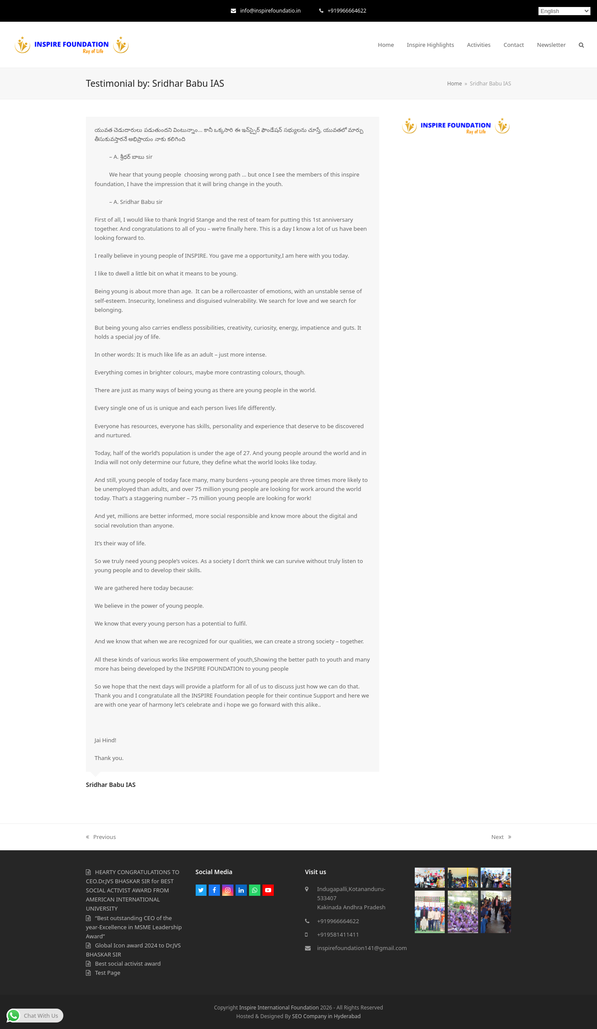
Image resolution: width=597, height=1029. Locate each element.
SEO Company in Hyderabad (326, 1016)
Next (501, 837)
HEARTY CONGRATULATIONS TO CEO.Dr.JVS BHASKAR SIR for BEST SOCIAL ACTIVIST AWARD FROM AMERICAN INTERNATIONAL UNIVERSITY (132, 890)
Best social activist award (128, 963)
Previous (101, 837)
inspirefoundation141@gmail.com (362, 948)
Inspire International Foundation (278, 1007)
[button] (581, 45)
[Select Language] (564, 11)
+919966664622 (347, 10)
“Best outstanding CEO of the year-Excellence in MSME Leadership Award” (134, 927)
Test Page (107, 973)
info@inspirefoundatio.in (270, 10)
